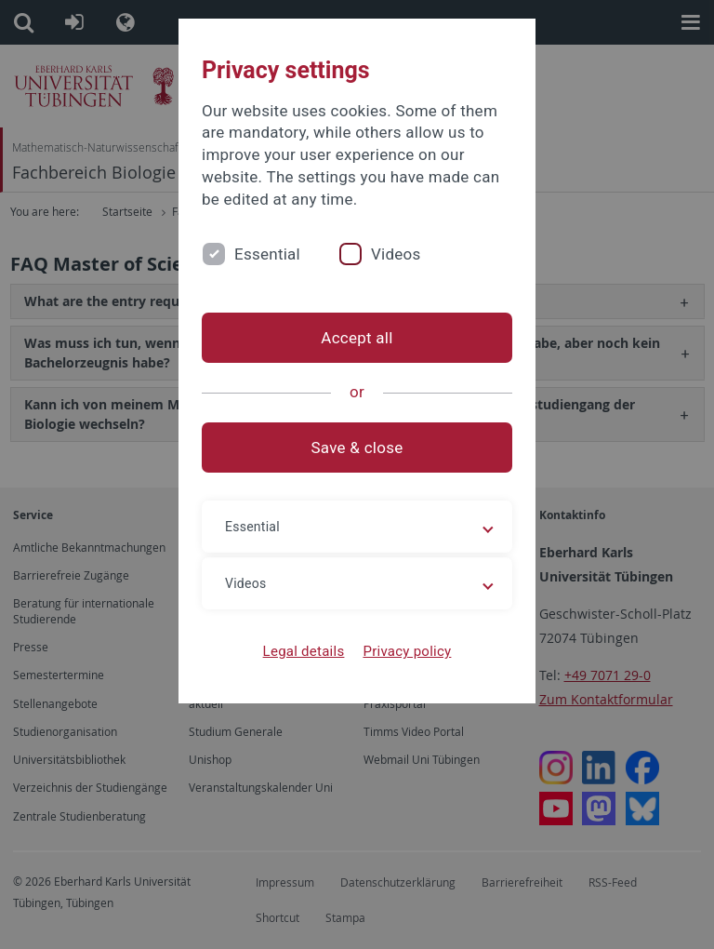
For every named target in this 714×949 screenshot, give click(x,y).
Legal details (304, 651)
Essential (267, 254)
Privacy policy (407, 651)
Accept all (356, 337)
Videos (396, 254)
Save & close (357, 447)
